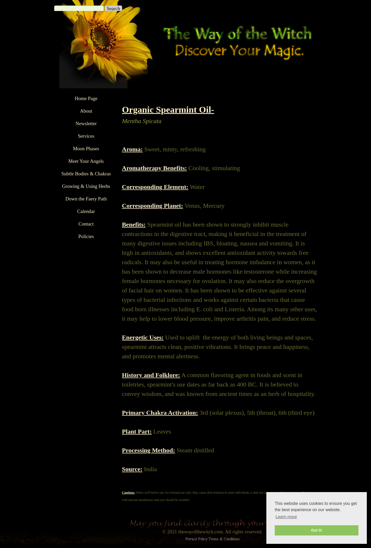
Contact (86, 224)
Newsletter (86, 123)
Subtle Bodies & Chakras (86, 173)
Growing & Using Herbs (86, 186)
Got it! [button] (316, 530)
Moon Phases (86, 148)
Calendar (86, 211)
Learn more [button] (286, 517)
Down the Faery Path (86, 198)
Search (113, 8)
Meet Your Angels (86, 161)
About (86, 111)
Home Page (86, 98)
